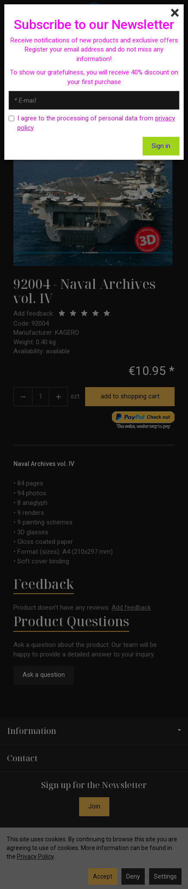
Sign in (161, 146)
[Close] (174, 13)
